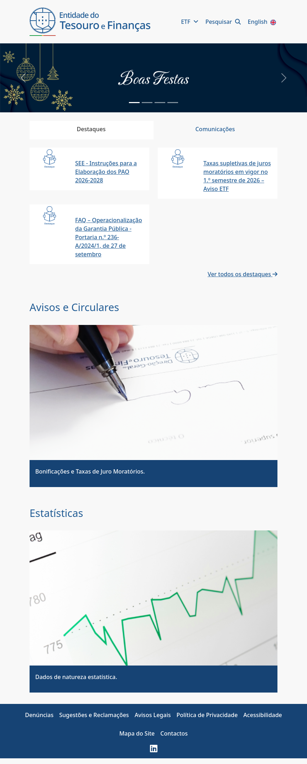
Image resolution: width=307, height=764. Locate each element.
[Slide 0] (134, 102)
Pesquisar (223, 22)
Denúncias (39, 715)
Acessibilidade (262, 715)
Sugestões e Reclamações (94, 715)
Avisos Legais (153, 715)
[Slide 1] (147, 102)
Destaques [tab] (91, 129)
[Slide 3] (172, 102)
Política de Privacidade (207, 715)
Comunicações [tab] (215, 129)
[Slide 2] (160, 102)
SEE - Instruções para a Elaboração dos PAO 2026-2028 (106, 171)
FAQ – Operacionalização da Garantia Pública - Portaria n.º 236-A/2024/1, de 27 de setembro (108, 237)
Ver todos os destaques (242, 274)
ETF (190, 22)
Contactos (174, 733)
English (262, 22)
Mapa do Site (137, 733)
